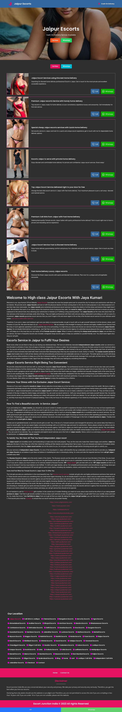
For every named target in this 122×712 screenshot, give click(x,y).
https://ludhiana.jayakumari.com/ (61, 569)
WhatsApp (66, 40)
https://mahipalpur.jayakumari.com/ (61, 571)
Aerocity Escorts (83, 619)
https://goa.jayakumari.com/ (61, 544)
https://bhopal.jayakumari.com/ (61, 530)
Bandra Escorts (82, 623)
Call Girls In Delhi (17, 318)
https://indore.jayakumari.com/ (61, 555)
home (66, 658)
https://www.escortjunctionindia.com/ (61, 513)
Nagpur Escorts (31, 636)
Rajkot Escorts (98, 654)
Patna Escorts (15, 658)
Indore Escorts (83, 645)
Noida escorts (28, 492)
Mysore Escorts (16, 636)
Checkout (31, 663)
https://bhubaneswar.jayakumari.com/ (61, 533)
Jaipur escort (71, 463)
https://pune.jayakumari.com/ (61, 583)
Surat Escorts (61, 641)
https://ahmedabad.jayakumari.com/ (61, 521)
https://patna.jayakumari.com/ (61, 581)
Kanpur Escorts (15, 649)
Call (95, 91)
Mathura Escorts (83, 632)
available (29, 498)
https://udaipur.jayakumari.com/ (61, 594)
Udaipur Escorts (76, 641)
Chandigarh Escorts (17, 645)
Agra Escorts (98, 619)
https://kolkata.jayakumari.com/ (61, 565)
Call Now (55, 40)
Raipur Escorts (103, 636)
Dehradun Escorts (36, 628)
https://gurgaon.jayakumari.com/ (61, 546)
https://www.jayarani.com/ (61, 506)
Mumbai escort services (61, 474)
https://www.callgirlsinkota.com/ (61, 502)
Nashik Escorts (61, 636)
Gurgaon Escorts (94, 628)
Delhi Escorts (51, 628)
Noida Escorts (75, 636)
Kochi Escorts (30, 649)
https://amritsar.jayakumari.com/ (61, 523)
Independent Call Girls (104, 658)
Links (41, 649)
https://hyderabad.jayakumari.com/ (61, 553)
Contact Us (64, 673)
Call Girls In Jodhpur (32, 619)
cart (73, 658)
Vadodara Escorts (67, 645)
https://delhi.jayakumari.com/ (61, 542)
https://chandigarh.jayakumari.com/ (61, 535)
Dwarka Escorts (65, 628)
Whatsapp (107, 91)
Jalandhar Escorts (50, 632)
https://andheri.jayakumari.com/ (61, 526)
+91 (30, 710)
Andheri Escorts (35, 623)
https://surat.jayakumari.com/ (61, 592)
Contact (41, 663)
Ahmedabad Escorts (17, 623)
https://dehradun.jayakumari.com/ (61, 539)
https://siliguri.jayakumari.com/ (61, 590)
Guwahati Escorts (16, 632)
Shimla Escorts (46, 641)
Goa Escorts (79, 628)
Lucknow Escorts (67, 632)
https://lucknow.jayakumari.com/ (61, 567)
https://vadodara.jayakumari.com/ (61, 597)
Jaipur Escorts (15, 619)
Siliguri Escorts (29, 658)
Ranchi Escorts (15, 641)
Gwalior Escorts (50, 645)
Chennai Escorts (49, 619)
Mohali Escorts (99, 632)
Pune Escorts (89, 636)
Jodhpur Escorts (98, 645)
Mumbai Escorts (45, 654)
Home (55, 673)
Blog (58, 658)
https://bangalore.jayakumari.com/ (61, 528)
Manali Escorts (15, 654)
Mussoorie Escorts (62, 654)
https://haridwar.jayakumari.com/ (61, 551)
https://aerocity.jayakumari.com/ (61, 517)
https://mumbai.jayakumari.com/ (61, 574)
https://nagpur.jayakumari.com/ (61, 576)
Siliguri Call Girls (34, 645)
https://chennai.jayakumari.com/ (61, 537)
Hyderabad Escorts (45, 658)
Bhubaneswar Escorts (99, 623)
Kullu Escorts (66, 649)
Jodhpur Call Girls (85, 658)
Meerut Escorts (30, 654)
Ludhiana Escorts (81, 649)
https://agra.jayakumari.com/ (61, 519)
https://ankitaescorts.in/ (61, 509)
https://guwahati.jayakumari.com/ (61, 549)
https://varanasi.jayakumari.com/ (61, 599)
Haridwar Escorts (33, 632)
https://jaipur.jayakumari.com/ (61, 558)
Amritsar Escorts (65, 623)
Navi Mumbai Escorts (81, 654)
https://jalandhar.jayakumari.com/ (61, 560)
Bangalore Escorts (66, 619)
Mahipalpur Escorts (98, 649)
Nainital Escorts (46, 636)
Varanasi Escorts (92, 641)
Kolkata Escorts (52, 649)
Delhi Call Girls (28, 318)
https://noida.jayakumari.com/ (61, 578)
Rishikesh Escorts (31, 641)
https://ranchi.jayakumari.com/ (61, 587)
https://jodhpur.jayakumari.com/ (61, 562)
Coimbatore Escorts (17, 628)
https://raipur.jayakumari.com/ (61, 585)
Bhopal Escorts (50, 623)
